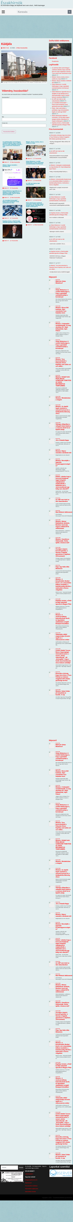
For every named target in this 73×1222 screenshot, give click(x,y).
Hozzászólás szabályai (31, 1186)
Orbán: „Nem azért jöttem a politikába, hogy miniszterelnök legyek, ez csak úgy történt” (60, 110)
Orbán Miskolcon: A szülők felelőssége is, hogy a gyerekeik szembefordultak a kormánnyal (34, 163)
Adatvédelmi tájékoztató (31, 1188)
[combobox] (9, 1167)
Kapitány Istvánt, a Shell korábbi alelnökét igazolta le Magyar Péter (12, 221)
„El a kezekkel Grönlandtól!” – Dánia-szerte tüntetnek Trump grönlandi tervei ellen (11, 202)
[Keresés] (69, 12)
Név (3, 117)
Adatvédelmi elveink (30, 1191)
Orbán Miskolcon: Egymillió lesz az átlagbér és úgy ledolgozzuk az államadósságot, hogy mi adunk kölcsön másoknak (12, 192)
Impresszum (28, 1183)
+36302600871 (29, 1174)
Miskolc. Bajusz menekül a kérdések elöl (10, 165)
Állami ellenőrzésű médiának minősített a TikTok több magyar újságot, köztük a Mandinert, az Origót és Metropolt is (35, 204)
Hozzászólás (6, 97)
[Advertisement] (36, 26)
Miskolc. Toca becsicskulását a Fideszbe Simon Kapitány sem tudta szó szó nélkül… (60, 267)
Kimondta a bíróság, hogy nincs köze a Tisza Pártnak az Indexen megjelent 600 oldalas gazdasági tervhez (60, 137)
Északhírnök (11, 2)
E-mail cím (5, 123)
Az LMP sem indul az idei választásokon (33, 184)
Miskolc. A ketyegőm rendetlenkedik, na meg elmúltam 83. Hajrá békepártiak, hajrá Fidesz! (60, 167)
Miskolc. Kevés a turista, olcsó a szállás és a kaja (34, 142)
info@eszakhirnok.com (31, 1180)
